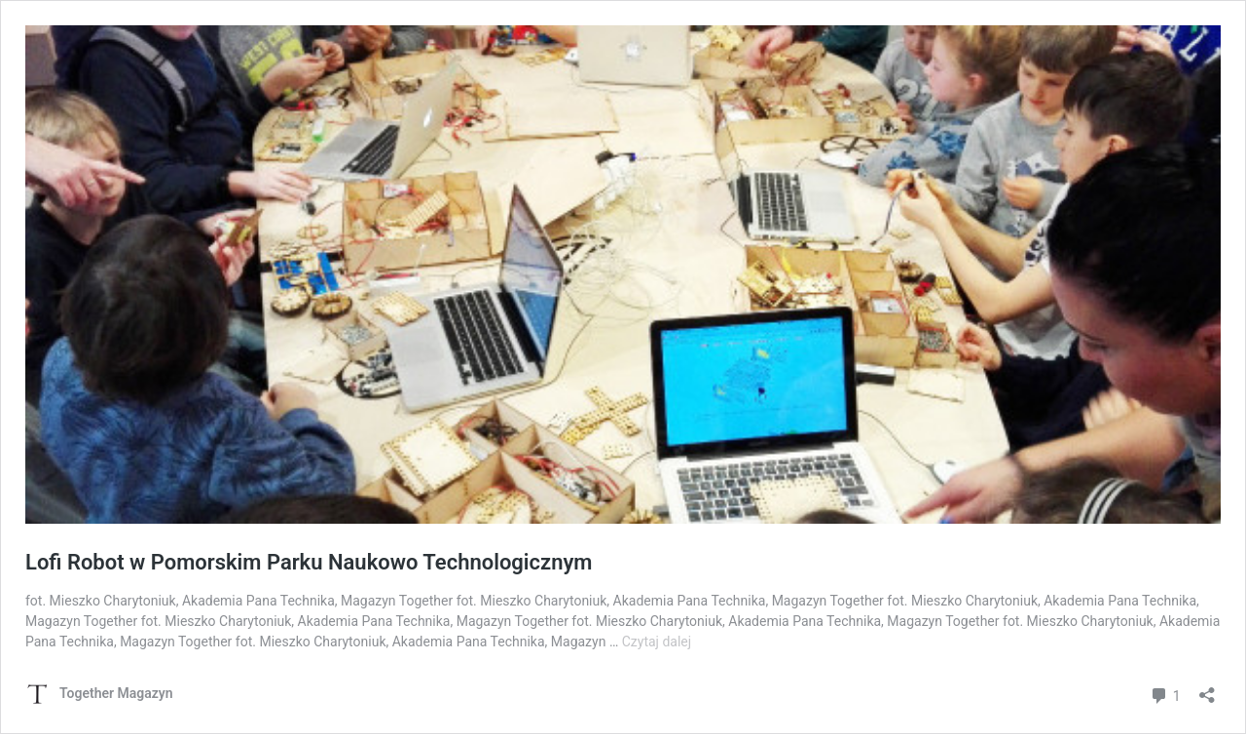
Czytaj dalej (656, 641)
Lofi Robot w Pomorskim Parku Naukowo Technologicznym (308, 562)
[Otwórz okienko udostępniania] (1207, 689)
